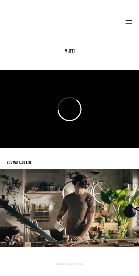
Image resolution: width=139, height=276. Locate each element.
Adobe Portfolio (75, 263)
